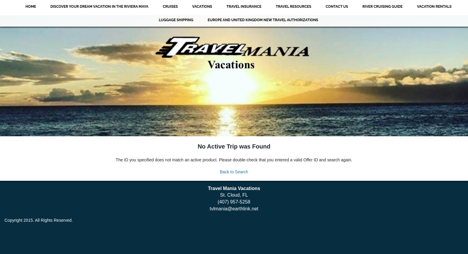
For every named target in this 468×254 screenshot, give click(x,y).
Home (30, 6)
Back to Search (234, 171)
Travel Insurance (244, 6)
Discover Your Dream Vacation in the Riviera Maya (99, 6)
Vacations (202, 6)
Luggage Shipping (176, 20)
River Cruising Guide (382, 6)
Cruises (170, 6)
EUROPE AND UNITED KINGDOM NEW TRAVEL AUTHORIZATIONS (263, 20)
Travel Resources (293, 6)
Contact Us (337, 6)
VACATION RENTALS (434, 6)
